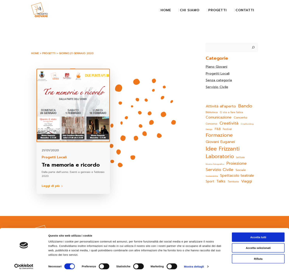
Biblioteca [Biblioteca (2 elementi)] (211, 112)
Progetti (48, 53)
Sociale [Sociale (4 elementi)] (240, 170)
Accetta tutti (258, 235)
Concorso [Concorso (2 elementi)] (211, 123)
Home (35, 53)
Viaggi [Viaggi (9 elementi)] (246, 181)
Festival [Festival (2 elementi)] (227, 129)
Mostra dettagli (194, 264)
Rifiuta (258, 256)
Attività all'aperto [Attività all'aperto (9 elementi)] (221, 106)
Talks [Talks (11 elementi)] (220, 181)
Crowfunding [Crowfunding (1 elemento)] (247, 123)
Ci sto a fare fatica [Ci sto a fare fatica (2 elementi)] (231, 112)
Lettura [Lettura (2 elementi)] (240, 157)
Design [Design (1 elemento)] (209, 129)
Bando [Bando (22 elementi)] (245, 106)
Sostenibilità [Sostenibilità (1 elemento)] (212, 176)
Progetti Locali (54, 157)
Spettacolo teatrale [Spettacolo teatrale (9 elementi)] (237, 175)
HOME (166, 10)
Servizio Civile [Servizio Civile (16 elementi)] (219, 169)
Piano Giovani (216, 66)
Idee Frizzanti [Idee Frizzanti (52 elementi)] (222, 149)
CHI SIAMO (190, 10)
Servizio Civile (217, 87)
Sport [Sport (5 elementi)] (210, 181)
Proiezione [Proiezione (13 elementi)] (236, 163)
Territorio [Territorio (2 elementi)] (233, 181)
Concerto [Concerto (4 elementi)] (240, 117)
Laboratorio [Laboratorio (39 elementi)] (220, 156)
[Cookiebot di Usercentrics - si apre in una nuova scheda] (24, 265)
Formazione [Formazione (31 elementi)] (219, 135)
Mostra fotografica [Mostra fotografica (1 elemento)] (215, 164)
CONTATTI (245, 10)
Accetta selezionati (258, 246)
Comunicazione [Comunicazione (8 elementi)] (218, 117)
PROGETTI (217, 10)
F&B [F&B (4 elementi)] (217, 129)
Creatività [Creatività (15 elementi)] (228, 123)
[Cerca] (253, 47)
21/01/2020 (50, 150)
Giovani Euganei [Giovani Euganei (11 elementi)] (220, 142)
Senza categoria (219, 80)
